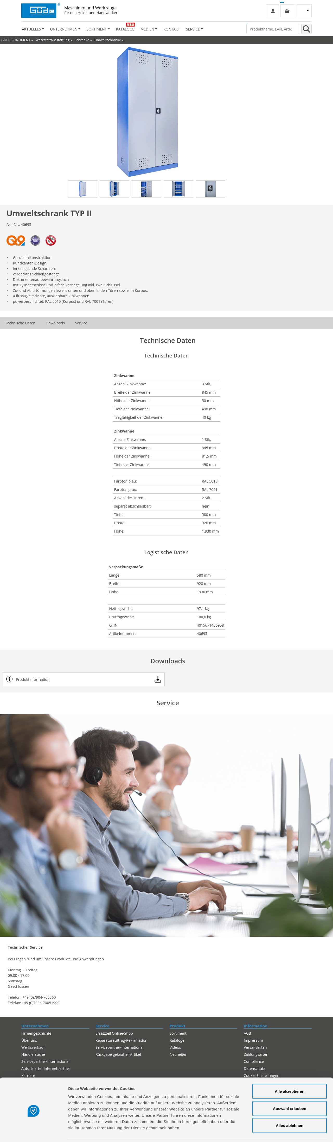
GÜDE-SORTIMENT (15, 40)
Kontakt (171, 29)
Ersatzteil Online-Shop (114, 1033)
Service (81, 322)
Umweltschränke (107, 40)
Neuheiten (178, 1054)
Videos (175, 1047)
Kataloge (125, 29)
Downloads (55, 322)
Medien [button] (147, 29)
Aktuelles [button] (31, 29)
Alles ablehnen (289, 1108)
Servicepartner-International (119, 1047)
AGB (247, 1033)
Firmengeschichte (36, 1033)
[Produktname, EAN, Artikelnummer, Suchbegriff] (272, 29)
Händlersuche (33, 1054)
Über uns (29, 1040)
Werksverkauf (33, 1047)
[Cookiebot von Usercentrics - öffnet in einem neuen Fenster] (33, 1132)
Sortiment (178, 1033)
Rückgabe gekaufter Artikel (118, 1054)
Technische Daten (20, 322)
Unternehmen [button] (63, 29)
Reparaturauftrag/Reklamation (121, 1040)
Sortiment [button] (97, 29)
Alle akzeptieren (289, 1073)
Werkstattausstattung (52, 40)
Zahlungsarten (256, 1054)
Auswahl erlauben (289, 1091)
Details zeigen (277, 1131)
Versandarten (255, 1047)
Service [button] (193, 29)
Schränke (82, 40)
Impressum (253, 1040)
